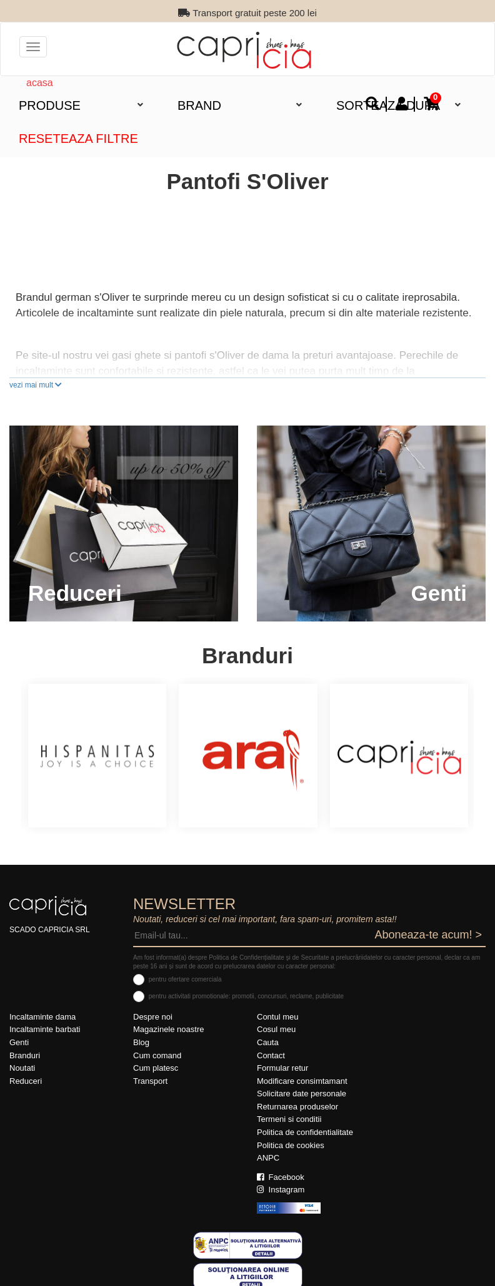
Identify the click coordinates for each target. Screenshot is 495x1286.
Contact (271, 1055)
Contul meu (277, 1016)
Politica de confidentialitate (305, 1132)
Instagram (280, 1189)
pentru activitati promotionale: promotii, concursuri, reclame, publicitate (246, 996)
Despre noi (152, 1016)
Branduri (24, 1055)
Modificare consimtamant (302, 1081)
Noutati (22, 1068)
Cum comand (157, 1055)
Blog (141, 1042)
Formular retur (282, 1068)
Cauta (268, 1042)
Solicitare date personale (301, 1093)
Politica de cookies (290, 1145)
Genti (19, 1042)
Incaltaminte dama (42, 1016)
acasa (39, 82)
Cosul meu (276, 1029)
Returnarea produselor (297, 1106)
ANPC (268, 1157)
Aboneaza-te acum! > (428, 934)
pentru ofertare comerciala (185, 979)
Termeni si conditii (289, 1119)
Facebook (280, 1177)
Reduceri (25, 1081)
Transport (150, 1081)
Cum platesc (155, 1068)
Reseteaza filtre (78, 138)
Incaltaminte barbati (44, 1029)
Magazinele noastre (168, 1029)
